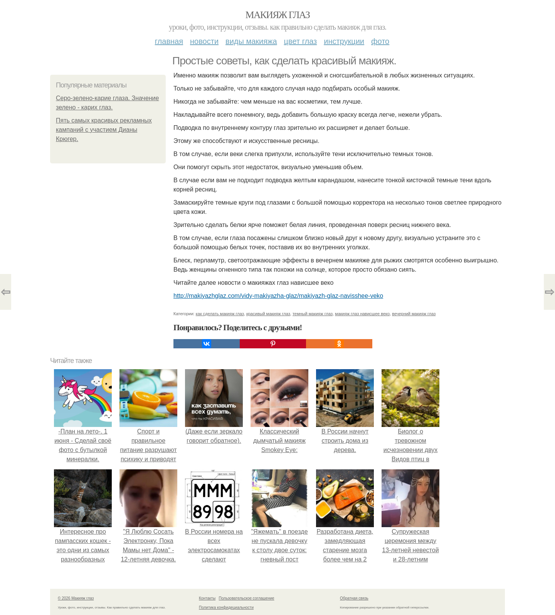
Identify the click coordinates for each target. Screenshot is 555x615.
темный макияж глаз (313, 313)
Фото (380, 41)
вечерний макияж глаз (414, 313)
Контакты (207, 598)
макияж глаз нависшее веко (362, 313)
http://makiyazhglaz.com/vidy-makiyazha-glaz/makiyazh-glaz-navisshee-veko (278, 295)
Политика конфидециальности (226, 607)
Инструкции (344, 41)
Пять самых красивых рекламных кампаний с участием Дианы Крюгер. (104, 129)
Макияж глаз (278, 14)
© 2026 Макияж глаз (76, 598)
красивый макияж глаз (268, 313)
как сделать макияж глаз (220, 313)
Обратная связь (354, 598)
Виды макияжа (251, 41)
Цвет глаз (300, 41)
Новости (204, 41)
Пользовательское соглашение (246, 598)
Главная (169, 41)
